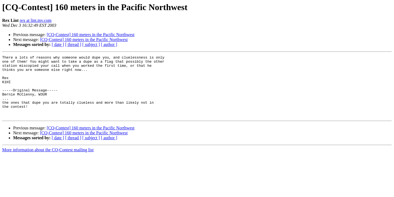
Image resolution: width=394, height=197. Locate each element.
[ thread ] (73, 44)
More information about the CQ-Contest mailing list (48, 162)
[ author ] (109, 44)
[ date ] (58, 44)
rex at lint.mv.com (35, 20)
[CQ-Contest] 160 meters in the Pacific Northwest (91, 34)
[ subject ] (91, 44)
